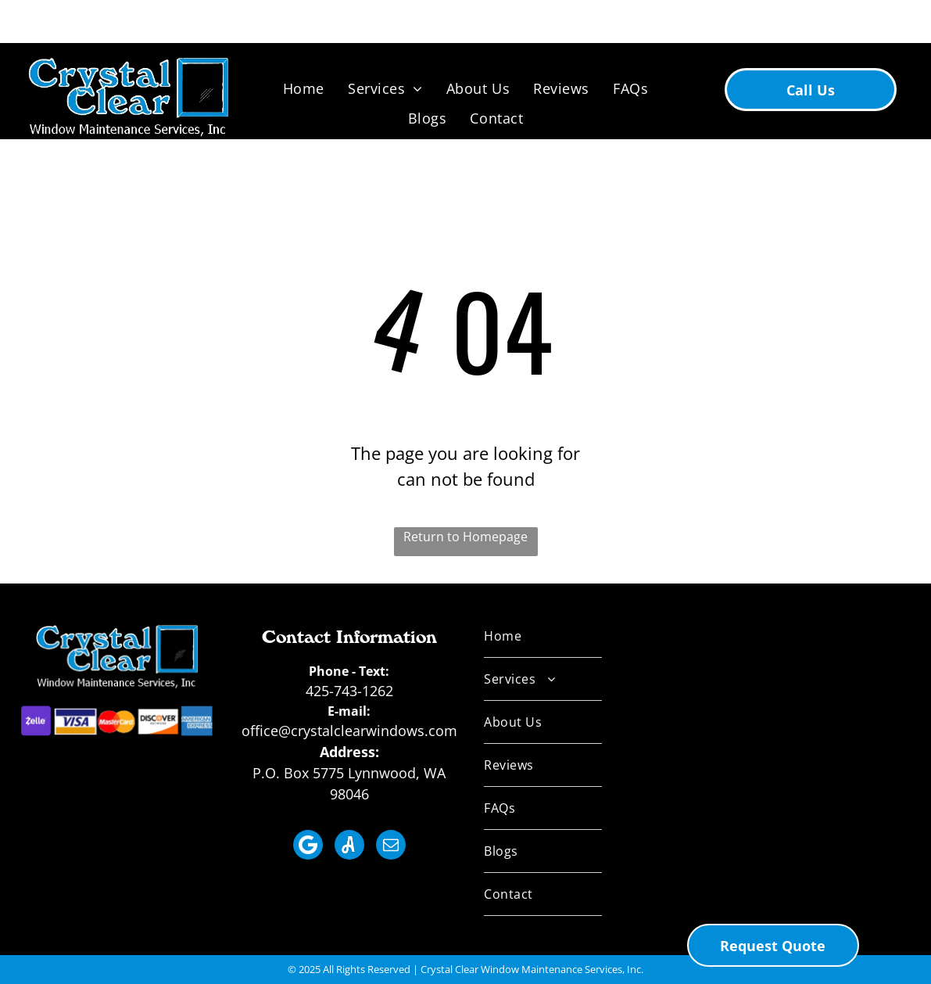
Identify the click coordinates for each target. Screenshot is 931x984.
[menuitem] (303, 88)
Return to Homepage (465, 536)
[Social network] (308, 847)
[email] (391, 847)
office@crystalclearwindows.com (349, 730)
